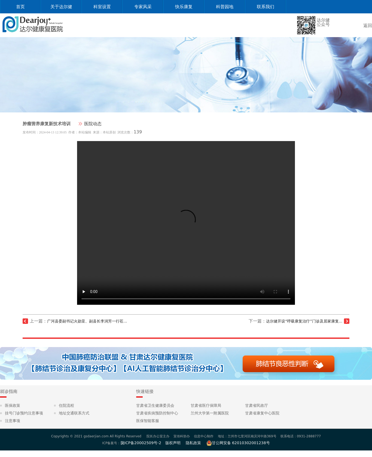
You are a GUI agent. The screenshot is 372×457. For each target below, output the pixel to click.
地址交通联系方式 (74, 413)
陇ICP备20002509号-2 (141, 443)
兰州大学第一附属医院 (210, 413)
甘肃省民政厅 (256, 405)
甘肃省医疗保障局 (206, 405)
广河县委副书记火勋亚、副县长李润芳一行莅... (87, 321)
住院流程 (66, 405)
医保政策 (12, 405)
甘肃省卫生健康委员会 (155, 405)
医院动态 (93, 123)
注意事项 (12, 421)
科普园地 (224, 6)
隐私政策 (193, 443)
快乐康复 (184, 6)
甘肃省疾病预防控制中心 (157, 413)
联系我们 (265, 6)
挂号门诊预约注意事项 (24, 413)
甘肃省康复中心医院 (262, 413)
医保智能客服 (147, 421)
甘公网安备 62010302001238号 (238, 443)
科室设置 (102, 6)
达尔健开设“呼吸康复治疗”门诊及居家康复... (304, 321)
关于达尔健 (61, 6)
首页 (20, 6)
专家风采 (143, 6)
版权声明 (173, 443)
